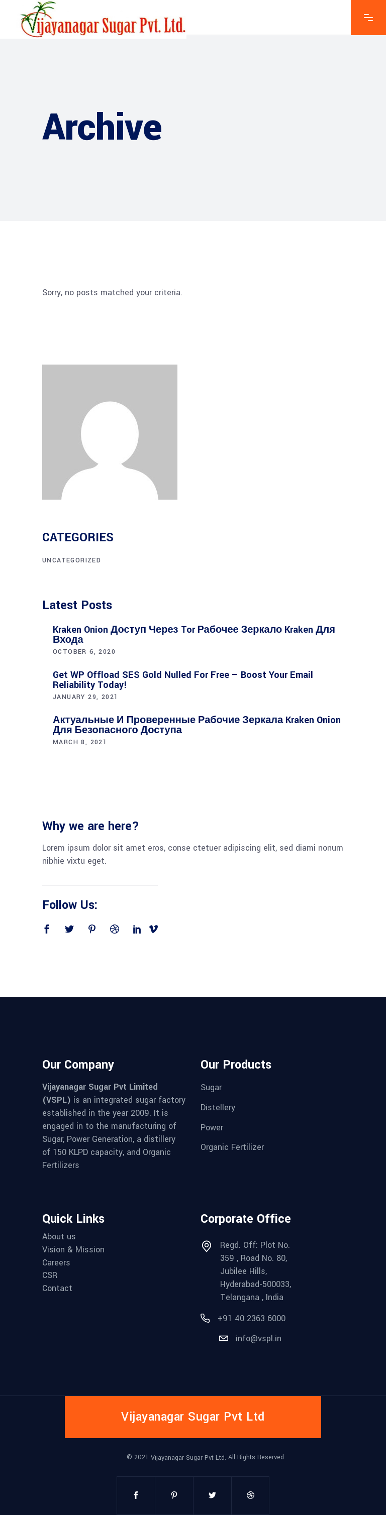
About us (59, 1236)
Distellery (218, 1107)
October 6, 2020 (84, 651)
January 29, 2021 (85, 697)
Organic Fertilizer (232, 1147)
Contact (57, 1288)
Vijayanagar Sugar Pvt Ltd (188, 1457)
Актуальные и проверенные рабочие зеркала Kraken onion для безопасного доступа (197, 725)
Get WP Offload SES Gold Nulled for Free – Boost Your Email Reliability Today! (183, 679)
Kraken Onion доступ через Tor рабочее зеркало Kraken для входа (194, 634)
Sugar (211, 1087)
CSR (49, 1275)
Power (212, 1127)
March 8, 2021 (80, 742)
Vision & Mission (73, 1249)
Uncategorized (71, 560)
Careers (56, 1262)
